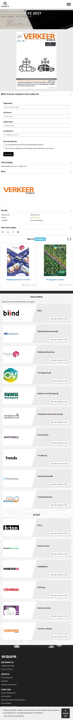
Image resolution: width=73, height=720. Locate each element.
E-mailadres (8, 131)
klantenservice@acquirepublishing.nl (13, 700)
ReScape (41, 587)
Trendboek (42, 455)
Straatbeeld (43, 435)
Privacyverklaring (6, 678)
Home (3, 16)
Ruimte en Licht (44, 608)
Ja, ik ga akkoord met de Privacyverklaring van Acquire (25, 145)
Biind (40, 311)
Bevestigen (8, 154)
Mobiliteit (10, 16)
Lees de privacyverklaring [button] (14, 716)
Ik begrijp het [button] (65, 713)
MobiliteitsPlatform (46, 352)
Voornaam (7, 112)
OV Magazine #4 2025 (55, 280)
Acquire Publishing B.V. (8, 693)
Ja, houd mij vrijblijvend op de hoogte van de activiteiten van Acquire (30, 148)
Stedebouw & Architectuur (50, 414)
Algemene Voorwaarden (9, 684)
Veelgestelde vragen (7, 666)
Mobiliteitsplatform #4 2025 (18, 280)
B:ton (40, 525)
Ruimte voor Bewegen (48, 393)
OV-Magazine (44, 373)
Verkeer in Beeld (45, 629)
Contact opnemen (7, 669)
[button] (70, 239)
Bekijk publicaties (59, 319)
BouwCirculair (44, 546)
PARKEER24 (43, 566)
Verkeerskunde (45, 476)
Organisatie (8, 103)
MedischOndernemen (47, 331)
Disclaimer (4, 681)
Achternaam (8, 122)
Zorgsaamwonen (45, 497)
